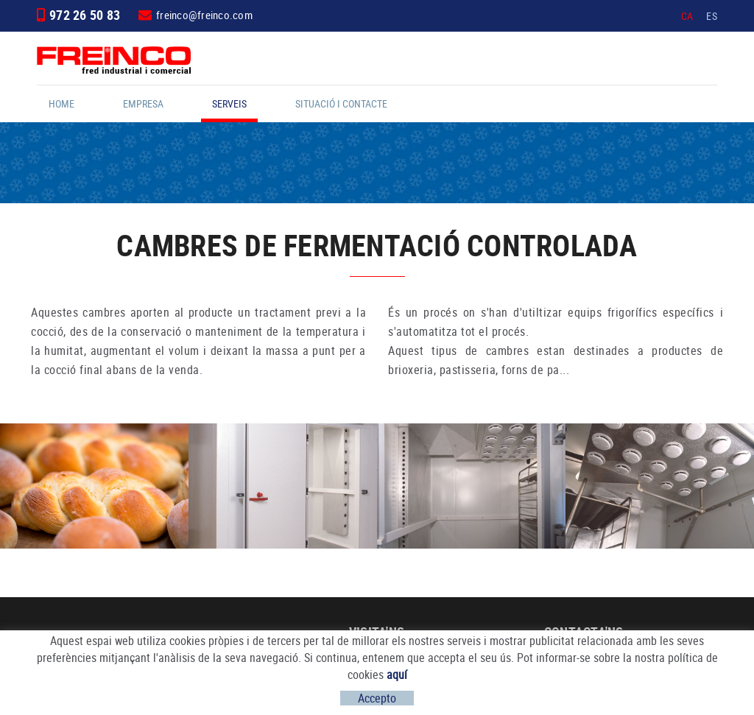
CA (687, 16)
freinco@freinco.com (204, 14)
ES (711, 16)
